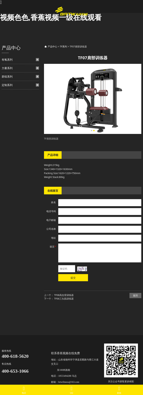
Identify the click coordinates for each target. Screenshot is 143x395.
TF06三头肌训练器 (64, 298)
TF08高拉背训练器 (64, 295)
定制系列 (7, 85)
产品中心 (52, 46)
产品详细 (52, 155)
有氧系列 (7, 59)
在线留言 (52, 191)
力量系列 (7, 68)
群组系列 (7, 76)
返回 (135, 295)
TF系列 (63, 46)
